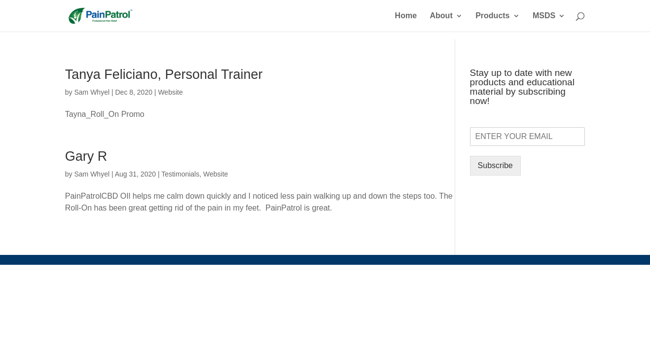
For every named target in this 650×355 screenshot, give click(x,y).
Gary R (86, 156)
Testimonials (180, 174)
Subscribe (495, 165)
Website (170, 92)
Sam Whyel (91, 92)
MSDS (544, 16)
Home (406, 16)
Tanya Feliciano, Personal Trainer (164, 74)
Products (492, 16)
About (441, 16)
